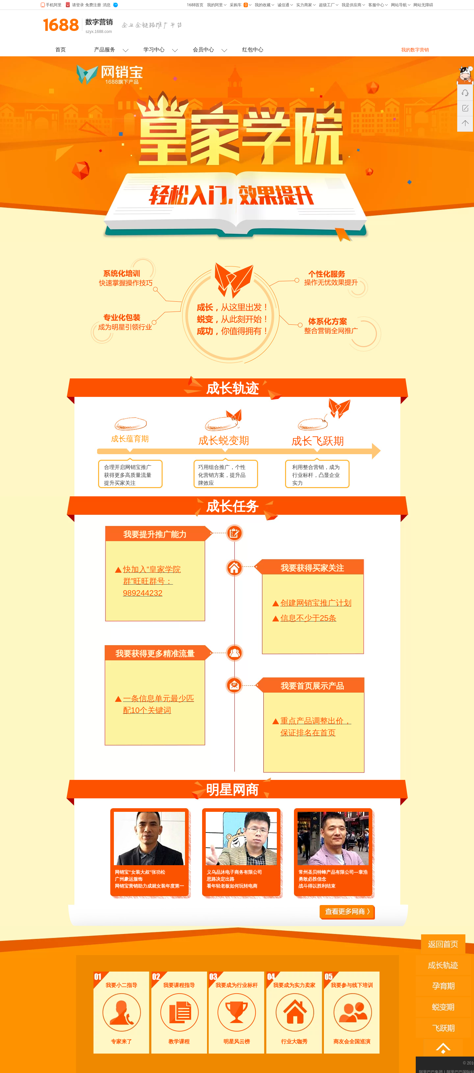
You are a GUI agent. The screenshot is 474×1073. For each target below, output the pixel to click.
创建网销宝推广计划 (316, 602)
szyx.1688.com (99, 31)
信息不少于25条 (308, 618)
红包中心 (252, 49)
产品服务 (104, 49)
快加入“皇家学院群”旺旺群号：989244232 (152, 581)
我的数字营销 (415, 49)
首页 (60, 49)
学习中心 (154, 49)
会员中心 (203, 49)
